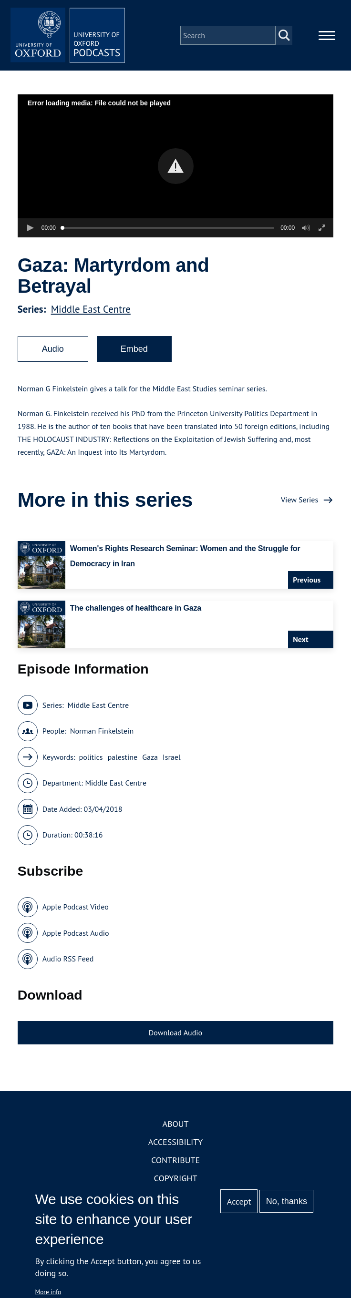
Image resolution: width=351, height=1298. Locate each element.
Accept (239, 1201)
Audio (53, 349)
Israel (172, 757)
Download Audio (175, 1032)
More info (48, 1292)
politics (91, 757)
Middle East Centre (91, 309)
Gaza (150, 757)
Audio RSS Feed (67, 958)
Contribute (175, 1160)
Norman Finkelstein (102, 731)
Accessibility (175, 1141)
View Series (299, 499)
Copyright (175, 1178)
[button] (176, 166)
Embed (134, 349)
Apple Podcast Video (75, 906)
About (175, 1123)
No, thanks (286, 1201)
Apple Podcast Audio (75, 933)
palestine (122, 757)
